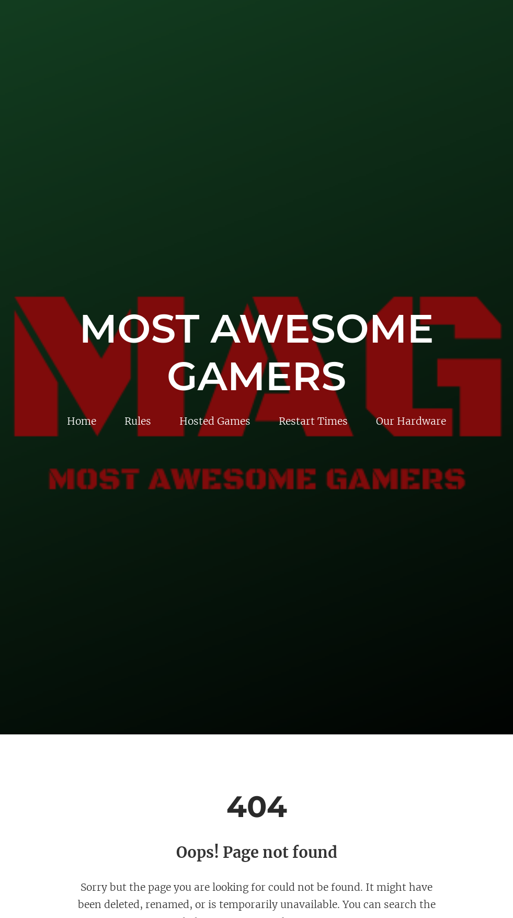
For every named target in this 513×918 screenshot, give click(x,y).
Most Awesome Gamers (256, 352)
